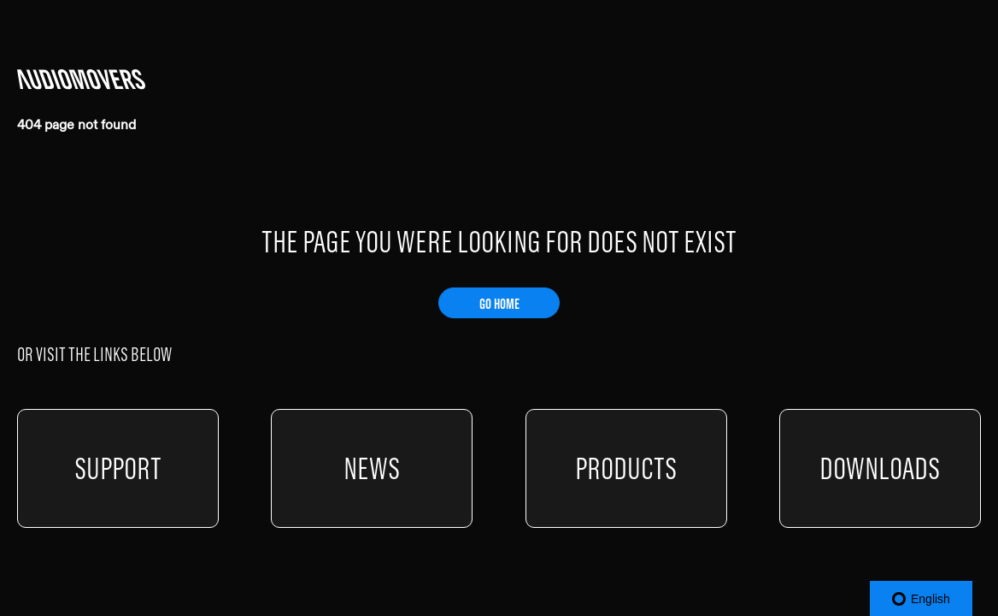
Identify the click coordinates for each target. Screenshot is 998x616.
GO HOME (499, 303)
